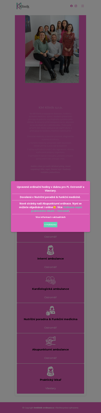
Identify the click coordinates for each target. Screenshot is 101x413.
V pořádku (50, 224)
